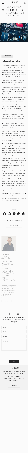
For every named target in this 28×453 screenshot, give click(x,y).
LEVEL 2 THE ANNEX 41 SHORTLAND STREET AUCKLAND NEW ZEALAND (14, 378)
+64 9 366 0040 (15, 368)
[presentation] (14, 355)
